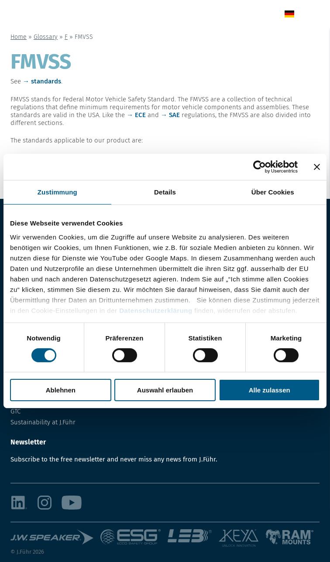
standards (46, 81)
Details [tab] (165, 192)
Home (18, 37)
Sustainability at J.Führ (43, 422)
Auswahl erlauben (165, 390)
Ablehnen (61, 390)
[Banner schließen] (317, 167)
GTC (15, 411)
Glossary (46, 37)
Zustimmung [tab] (57, 192)
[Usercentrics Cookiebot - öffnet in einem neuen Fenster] (259, 166)
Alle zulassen (269, 390)
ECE (140, 115)
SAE (174, 115)
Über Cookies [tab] (272, 192)
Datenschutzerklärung (155, 310)
